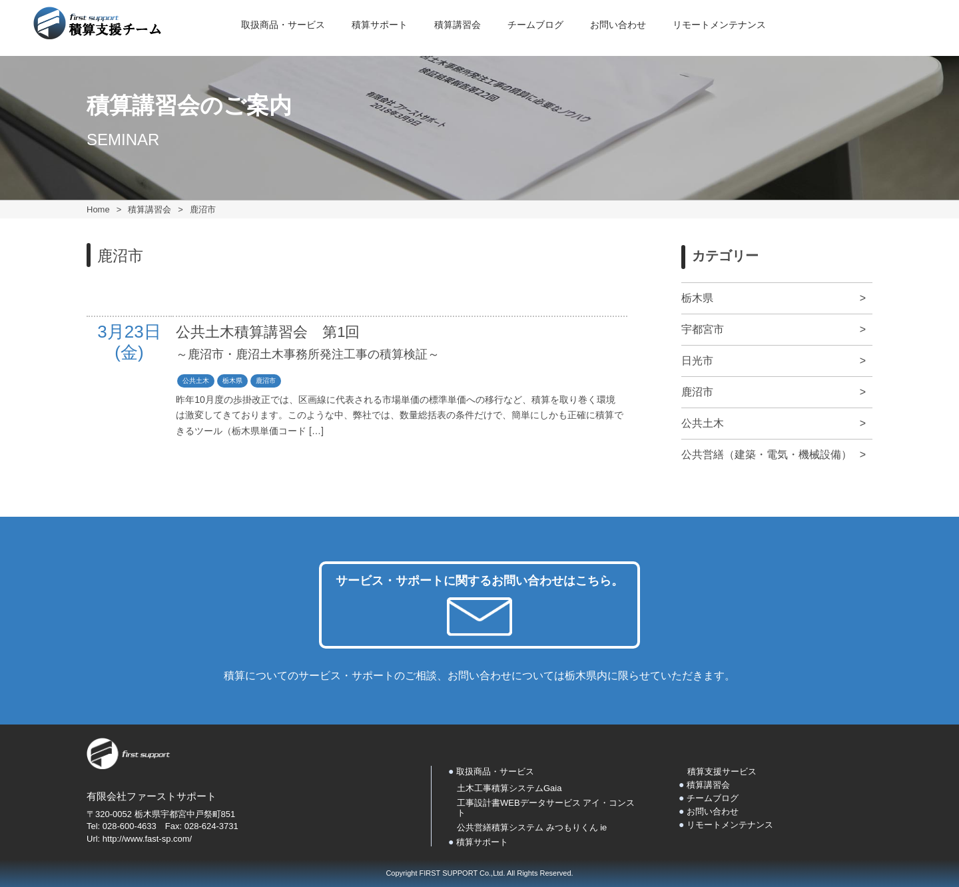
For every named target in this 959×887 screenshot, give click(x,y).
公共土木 (195, 380)
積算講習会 (457, 24)
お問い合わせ (618, 24)
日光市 (697, 360)
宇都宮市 (702, 329)
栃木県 (232, 380)
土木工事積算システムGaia (509, 788)
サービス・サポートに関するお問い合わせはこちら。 (479, 579)
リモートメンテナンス (719, 24)
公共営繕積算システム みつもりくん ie (532, 827)
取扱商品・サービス (283, 24)
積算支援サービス (722, 771)
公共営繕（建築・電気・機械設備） (766, 454)
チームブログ (535, 24)
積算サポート (380, 24)
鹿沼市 (266, 380)
